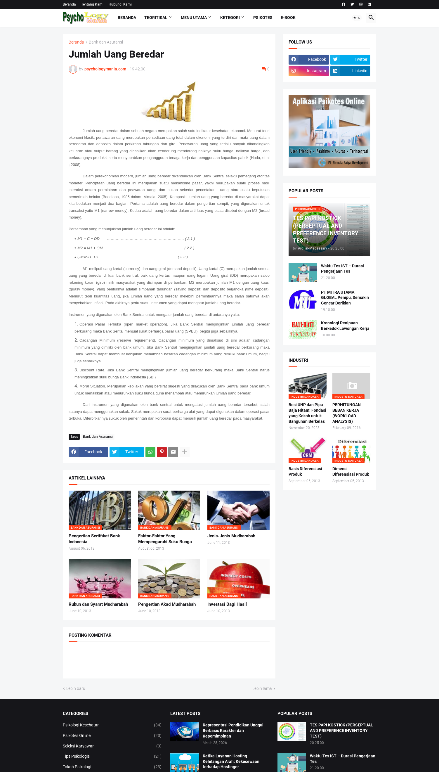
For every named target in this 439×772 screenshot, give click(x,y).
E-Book (288, 17)
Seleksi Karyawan (112, 746)
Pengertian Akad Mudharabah (167, 604)
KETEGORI (230, 17)
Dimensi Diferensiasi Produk (350, 471)
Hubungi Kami (120, 4)
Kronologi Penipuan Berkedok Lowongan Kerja (345, 326)
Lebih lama (262, 688)
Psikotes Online (112, 736)
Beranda (69, 4)
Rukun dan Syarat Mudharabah (98, 604)
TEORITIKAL (155, 17)
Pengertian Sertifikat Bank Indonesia (94, 538)
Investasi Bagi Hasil (227, 604)
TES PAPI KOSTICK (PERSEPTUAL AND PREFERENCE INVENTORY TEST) (341, 730)
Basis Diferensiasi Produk (305, 471)
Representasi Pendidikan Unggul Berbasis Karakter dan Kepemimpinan (233, 730)
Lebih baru (75, 688)
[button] (357, 18)
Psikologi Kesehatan (112, 725)
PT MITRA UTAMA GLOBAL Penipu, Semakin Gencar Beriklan (345, 298)
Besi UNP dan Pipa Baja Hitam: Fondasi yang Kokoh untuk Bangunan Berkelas (307, 413)
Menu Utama (194, 17)
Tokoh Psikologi (112, 767)
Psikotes (263, 17)
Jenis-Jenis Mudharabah (231, 536)
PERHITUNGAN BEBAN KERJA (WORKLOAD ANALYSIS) (346, 413)
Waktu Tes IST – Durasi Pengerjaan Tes (342, 269)
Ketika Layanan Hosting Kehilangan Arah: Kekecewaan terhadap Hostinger (231, 761)
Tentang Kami (92, 4)
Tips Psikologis (112, 756)
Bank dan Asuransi (106, 42)
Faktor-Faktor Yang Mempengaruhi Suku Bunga (165, 538)
